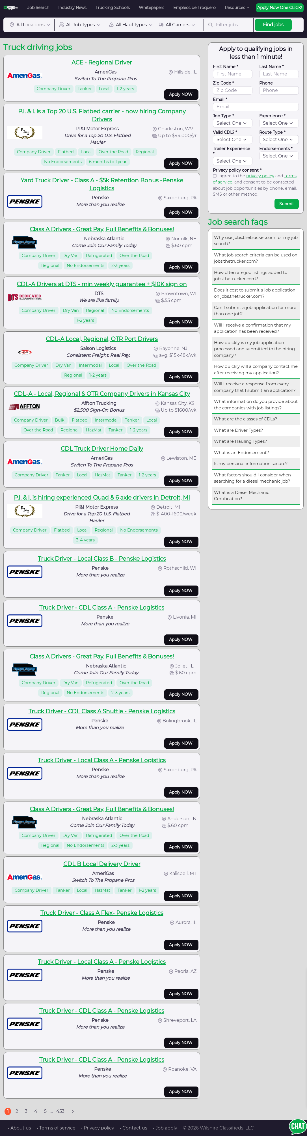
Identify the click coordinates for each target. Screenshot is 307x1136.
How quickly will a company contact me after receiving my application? (256, 369)
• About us (19, 1128)
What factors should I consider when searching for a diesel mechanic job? (252, 478)
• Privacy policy (97, 1128)
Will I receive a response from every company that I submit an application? (255, 387)
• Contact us (133, 1128)
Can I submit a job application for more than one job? (255, 311)
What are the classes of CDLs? (245, 419)
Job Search (38, 7)
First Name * (225, 66)
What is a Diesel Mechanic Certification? (241, 496)
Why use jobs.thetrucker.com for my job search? (256, 241)
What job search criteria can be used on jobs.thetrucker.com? (255, 258)
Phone (266, 83)
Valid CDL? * (225, 132)
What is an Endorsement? (241, 452)
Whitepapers (151, 7)
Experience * (272, 115)
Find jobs (273, 24)
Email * (220, 99)
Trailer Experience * (231, 151)
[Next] (73, 1111)
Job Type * (223, 115)
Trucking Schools (113, 7)
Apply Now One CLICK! (279, 7)
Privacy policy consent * (237, 170)
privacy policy (260, 175)
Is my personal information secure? (251, 463)
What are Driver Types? (238, 430)
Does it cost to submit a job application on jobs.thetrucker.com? (254, 293)
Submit (286, 203)
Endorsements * (276, 148)
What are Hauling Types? (240, 441)
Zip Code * (223, 83)
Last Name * (271, 66)
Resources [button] (235, 7)
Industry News (72, 7)
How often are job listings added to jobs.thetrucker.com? (250, 276)
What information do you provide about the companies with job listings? (256, 405)
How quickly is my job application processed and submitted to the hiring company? (254, 349)
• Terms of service (56, 1128)
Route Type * (272, 132)
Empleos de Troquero (194, 7)
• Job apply (165, 1128)
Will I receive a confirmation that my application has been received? (252, 328)
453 (60, 1111)
